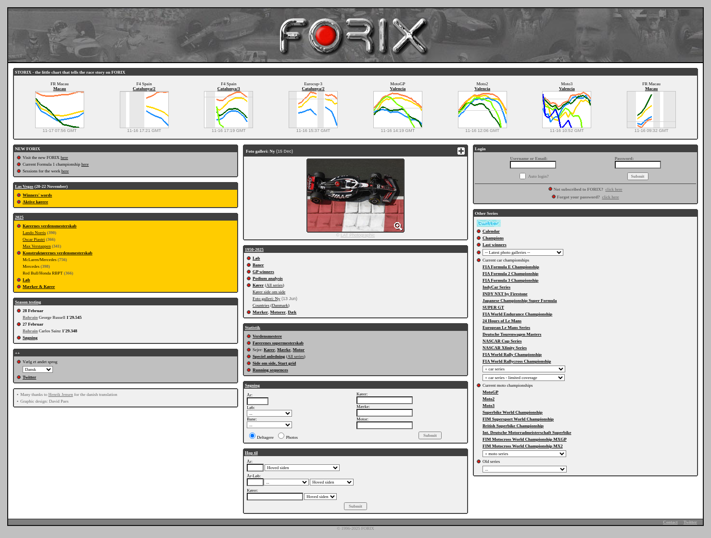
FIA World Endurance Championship (517, 314)
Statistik (252, 327)
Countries (261, 305)
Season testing (28, 302)
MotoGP (490, 392)
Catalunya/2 (144, 88)
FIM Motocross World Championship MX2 (522, 446)
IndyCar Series (496, 287)
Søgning (30, 337)
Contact (670, 522)
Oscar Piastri (34, 239)
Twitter (29, 377)
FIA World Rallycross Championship (516, 361)
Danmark (280, 305)
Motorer (277, 312)
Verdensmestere (267, 336)
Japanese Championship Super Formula (519, 300)
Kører (258, 285)
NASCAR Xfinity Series (504, 347)
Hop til (251, 452)
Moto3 (488, 405)
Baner (258, 264)
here (64, 157)
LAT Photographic (358, 235)
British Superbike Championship (513, 425)
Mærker (260, 312)
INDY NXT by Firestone (505, 293)
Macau (59, 88)
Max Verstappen (37, 246)
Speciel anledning (269, 356)
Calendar (491, 231)
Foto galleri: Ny (266, 298)
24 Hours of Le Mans (501, 320)
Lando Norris (34, 232)
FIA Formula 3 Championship (510, 280)
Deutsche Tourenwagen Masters (511, 334)
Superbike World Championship (512, 412)
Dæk (292, 312)
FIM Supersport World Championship (518, 419)
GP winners (263, 271)
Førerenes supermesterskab (278, 343)
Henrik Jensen (60, 394)
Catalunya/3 (228, 88)
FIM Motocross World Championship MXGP (524, 439)
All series (275, 285)
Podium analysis (268, 278)
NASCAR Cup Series (502, 341)
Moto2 (488, 398)
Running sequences (270, 369)
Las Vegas (24, 186)
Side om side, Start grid (274, 363)
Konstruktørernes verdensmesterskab (57, 252)
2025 (19, 217)
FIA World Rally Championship (512, 354)
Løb (26, 279)
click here (613, 189)
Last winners (494, 244)
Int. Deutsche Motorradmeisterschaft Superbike (526, 432)
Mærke (284, 349)
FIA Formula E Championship (510, 266)
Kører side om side (269, 291)
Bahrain (30, 317)
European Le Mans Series (506, 327)
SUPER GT (493, 307)
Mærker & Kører (39, 286)
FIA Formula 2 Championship (510, 273)
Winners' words (37, 195)
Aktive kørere (35, 201)
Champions (493, 238)
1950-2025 (254, 249)
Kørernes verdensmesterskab (49, 225)
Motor (299, 349)
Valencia (398, 88)
